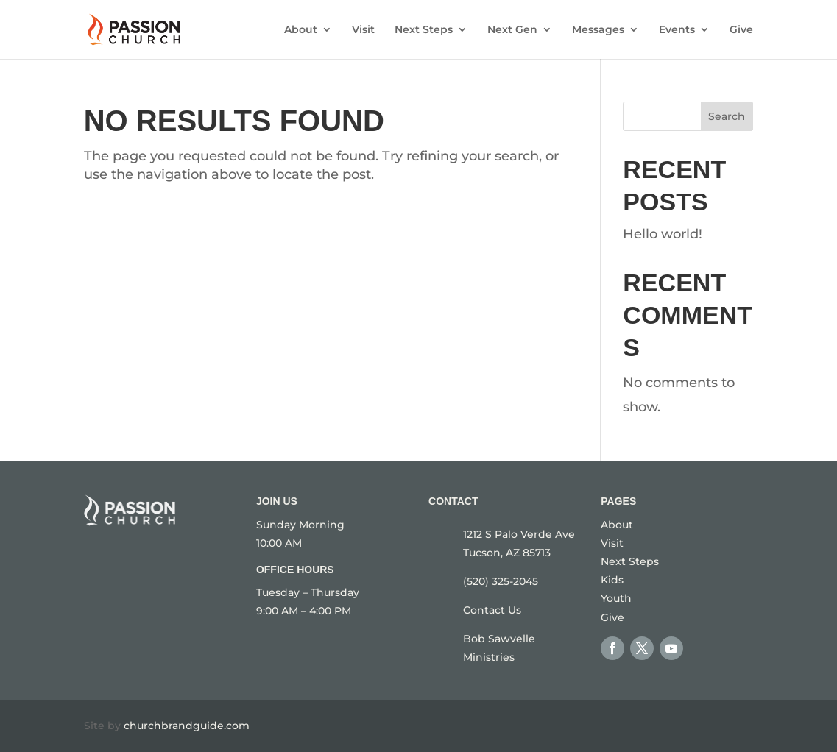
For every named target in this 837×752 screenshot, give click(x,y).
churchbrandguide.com (187, 725)
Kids (612, 579)
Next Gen (512, 30)
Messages (598, 30)
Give (741, 30)
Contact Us (492, 610)
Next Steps (424, 30)
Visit (363, 30)
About (300, 30)
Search (726, 116)
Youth (616, 598)
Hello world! (662, 234)
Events (677, 30)
